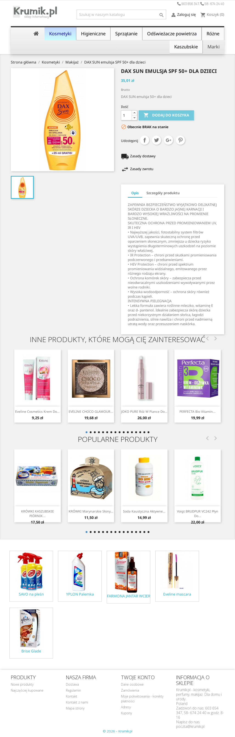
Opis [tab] (135, 193)
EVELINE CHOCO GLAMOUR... (91, 411)
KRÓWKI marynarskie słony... (91, 511)
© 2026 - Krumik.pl (117, 731)
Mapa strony (75, 708)
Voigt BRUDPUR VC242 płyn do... (197, 513)
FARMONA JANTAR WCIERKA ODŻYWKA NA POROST (128, 596)
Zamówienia (130, 690)
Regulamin (73, 690)
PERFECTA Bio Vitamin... (197, 411)
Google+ (168, 140)
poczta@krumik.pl (190, 726)
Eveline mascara (177, 594)
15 (144, 432)
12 (132, 432)
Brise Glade (31, 651)
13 (136, 432)
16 (148, 432)
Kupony (126, 713)
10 (124, 432)
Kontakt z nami (77, 702)
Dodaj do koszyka (166, 115)
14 (140, 432)
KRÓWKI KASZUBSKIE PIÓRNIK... (37, 513)
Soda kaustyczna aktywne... (144, 511)
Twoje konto (138, 677)
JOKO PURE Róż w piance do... (144, 411)
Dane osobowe (132, 684)
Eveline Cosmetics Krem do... (37, 411)
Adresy (126, 707)
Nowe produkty (22, 684)
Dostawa (72, 684)
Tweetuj (156, 140)
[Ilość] (126, 115)
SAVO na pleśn (31, 594)
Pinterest (180, 140)
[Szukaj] (121, 14)
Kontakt (71, 696)
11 (128, 432)
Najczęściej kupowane (27, 690)
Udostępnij (144, 140)
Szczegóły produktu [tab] (163, 193)
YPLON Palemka (80, 594)
